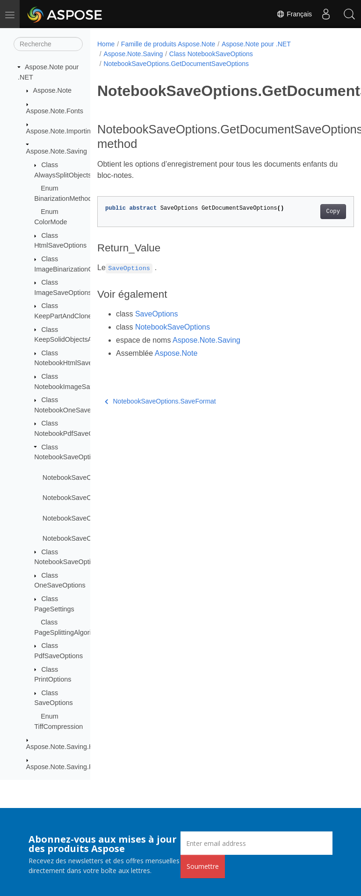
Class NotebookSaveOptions (211, 54)
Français (294, 14)
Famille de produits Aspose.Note (168, 44)
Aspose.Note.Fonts (54, 111)
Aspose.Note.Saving (56, 151)
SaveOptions (156, 314)
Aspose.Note (52, 90)
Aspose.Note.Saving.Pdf (62, 767)
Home (106, 44)
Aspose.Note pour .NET (256, 44)
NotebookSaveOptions (172, 327)
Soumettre (203, 866)
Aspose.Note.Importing (60, 131)
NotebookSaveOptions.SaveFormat (160, 401)
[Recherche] (48, 44)
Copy (333, 211)
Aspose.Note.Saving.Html (64, 746)
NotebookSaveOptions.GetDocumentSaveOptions (176, 63)
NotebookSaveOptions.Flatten (87, 497)
